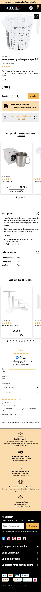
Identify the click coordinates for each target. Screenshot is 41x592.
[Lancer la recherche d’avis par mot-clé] (38, 392)
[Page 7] (24, 341)
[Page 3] (22, 197)
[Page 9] (30, 341)
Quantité (5, 96)
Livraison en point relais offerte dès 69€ (20, 2)
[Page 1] (19, 49)
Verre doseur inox (7, 181)
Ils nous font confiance (20, 502)
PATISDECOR (6, 56)
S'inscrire (32, 526)
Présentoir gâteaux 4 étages (10, 325)
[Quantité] (15, 96)
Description (20, 213)
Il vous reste (19, 105)
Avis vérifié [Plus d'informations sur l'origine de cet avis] (7, 402)
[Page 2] (22, 49)
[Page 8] (27, 341)
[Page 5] (19, 341)
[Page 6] (22, 341)
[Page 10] (33, 341)
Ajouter (33, 96)
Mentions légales (19, 586)
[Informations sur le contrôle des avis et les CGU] (31, 361)
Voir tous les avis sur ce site (21, 365)
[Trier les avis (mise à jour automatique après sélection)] (20, 387)
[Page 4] (24, 197)
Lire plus (4, 80)
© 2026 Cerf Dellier (7, 586)
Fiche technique (20, 252)
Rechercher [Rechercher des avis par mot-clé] (19, 392)
